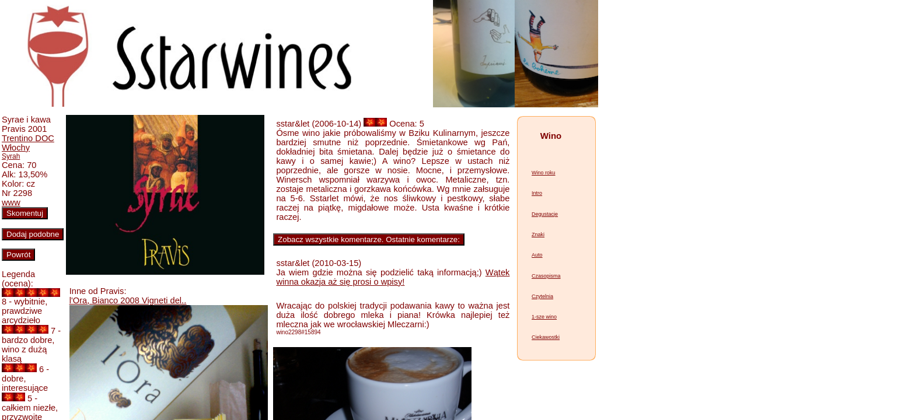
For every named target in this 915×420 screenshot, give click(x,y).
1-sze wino (544, 317)
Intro (537, 193)
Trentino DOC (28, 138)
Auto (537, 255)
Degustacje (545, 214)
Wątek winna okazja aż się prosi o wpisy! (392, 277)
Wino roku (544, 173)
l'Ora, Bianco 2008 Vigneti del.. (128, 300)
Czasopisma (546, 276)
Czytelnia (542, 296)
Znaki (538, 234)
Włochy (16, 147)
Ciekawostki (546, 337)
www (11, 202)
